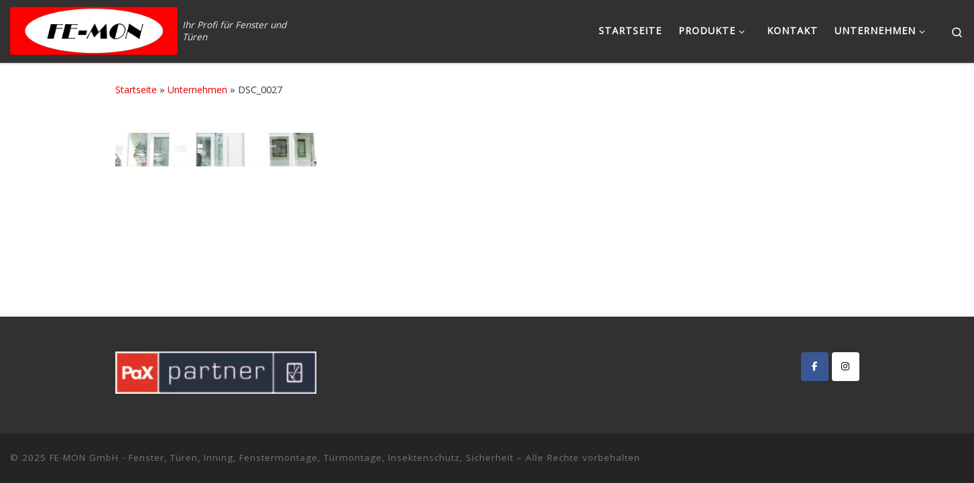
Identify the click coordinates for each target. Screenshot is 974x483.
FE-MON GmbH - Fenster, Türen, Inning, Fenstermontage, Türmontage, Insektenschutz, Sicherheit (281, 457)
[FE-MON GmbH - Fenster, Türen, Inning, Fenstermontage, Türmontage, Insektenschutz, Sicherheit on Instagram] (845, 366)
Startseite (136, 89)
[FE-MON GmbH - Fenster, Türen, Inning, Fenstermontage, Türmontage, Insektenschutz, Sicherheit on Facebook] (815, 366)
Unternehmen (197, 89)
